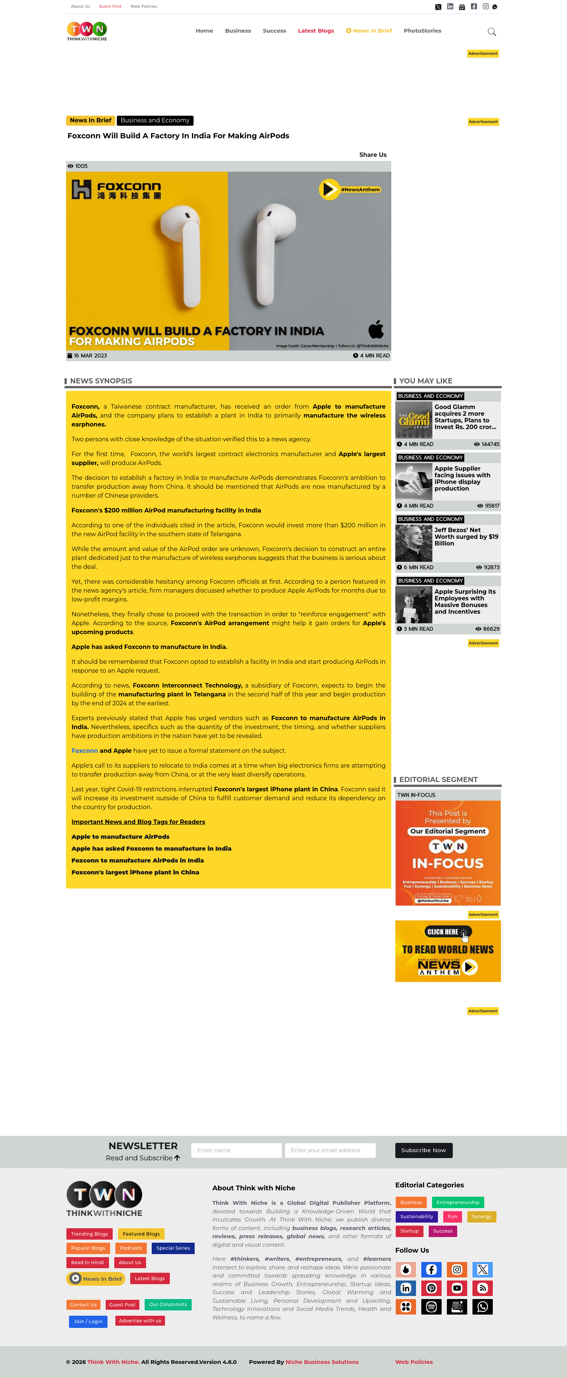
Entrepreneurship (458, 1202)
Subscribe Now (424, 1150)
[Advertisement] (284, 81)
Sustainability (417, 1216)
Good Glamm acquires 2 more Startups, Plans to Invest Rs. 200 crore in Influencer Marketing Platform (465, 417)
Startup (409, 1231)
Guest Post (110, 6)
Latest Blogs (316, 30)
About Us (80, 6)
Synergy (482, 1216)
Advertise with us (140, 1320)
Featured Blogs (141, 1234)
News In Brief (369, 30)
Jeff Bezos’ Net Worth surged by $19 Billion (466, 537)
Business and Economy (155, 120)
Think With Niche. (114, 1361)
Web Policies (144, 6)
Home (204, 30)
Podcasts (131, 1248)
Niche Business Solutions (322, 1361)
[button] (492, 32)
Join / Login (88, 1321)
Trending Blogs (89, 1234)
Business (238, 30)
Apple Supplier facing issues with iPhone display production (463, 478)
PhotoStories (422, 30)
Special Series (173, 1248)
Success (274, 30)
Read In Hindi (87, 1262)
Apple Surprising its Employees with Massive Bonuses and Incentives (465, 602)
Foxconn (85, 750)
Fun (452, 1216)
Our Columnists (168, 1304)
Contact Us (83, 1305)
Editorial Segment (438, 779)
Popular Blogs (88, 1248)
